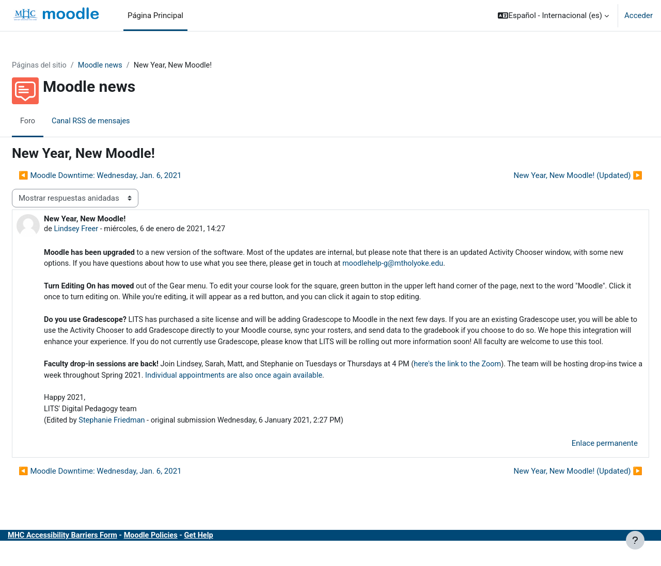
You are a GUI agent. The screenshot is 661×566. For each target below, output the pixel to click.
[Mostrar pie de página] (635, 540)
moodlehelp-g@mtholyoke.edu (484, 265)
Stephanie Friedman (139, 439)
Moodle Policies (181, 555)
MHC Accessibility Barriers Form (89, 555)
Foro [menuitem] (52, 121)
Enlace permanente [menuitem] (580, 462)
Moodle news (128, 65)
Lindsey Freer (102, 229)
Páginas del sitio (65, 65)
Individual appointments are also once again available (350, 393)
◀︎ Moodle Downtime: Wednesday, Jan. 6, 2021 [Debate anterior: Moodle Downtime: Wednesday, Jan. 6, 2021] (125, 176)
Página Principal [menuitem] (155, 15)
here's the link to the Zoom (497, 381)
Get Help (230, 555)
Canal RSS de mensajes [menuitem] (117, 121)
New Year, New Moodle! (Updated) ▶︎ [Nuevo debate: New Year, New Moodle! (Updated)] (553, 176)
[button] (553, 15)
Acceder (638, 15)
